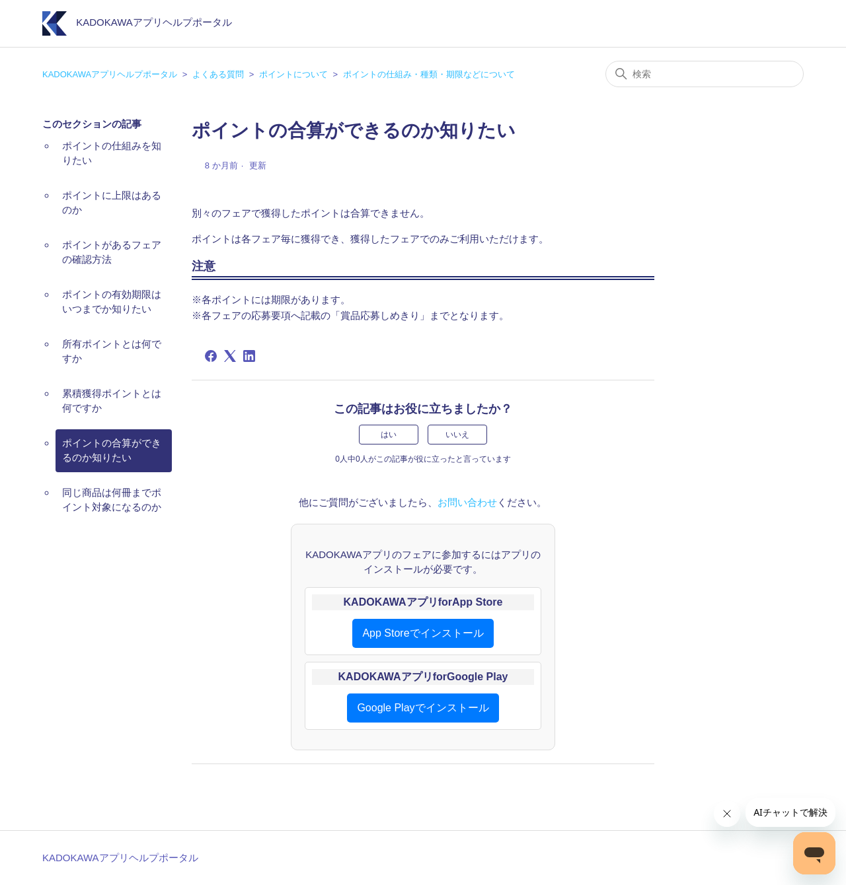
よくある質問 (218, 74)
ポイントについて (293, 74)
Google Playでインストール (422, 707)
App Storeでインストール (422, 633)
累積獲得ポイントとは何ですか (111, 401)
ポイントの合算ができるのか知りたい (111, 450)
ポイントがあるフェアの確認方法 (111, 252)
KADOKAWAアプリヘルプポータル (109, 74)
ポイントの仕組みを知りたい (111, 153)
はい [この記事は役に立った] (389, 434)
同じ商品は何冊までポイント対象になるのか (111, 500)
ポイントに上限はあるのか (111, 203)
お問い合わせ (467, 502)
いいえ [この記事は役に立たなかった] (457, 434)
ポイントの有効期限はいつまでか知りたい (111, 302)
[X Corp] (230, 356)
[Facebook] (211, 356)
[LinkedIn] (249, 356)
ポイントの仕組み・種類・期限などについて (429, 74)
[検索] (704, 74)
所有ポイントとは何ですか (111, 351)
